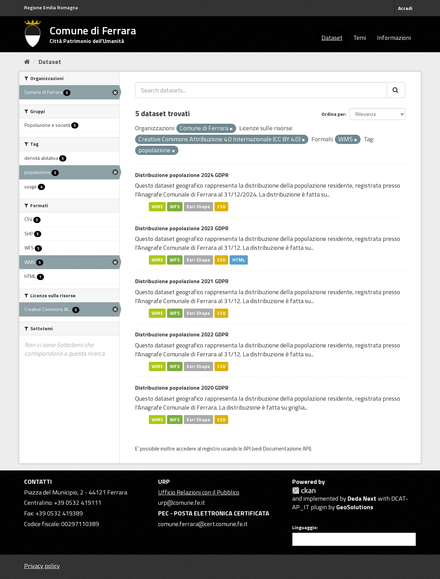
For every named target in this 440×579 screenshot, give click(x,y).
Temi (359, 37)
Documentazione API (286, 449)
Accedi (405, 8)
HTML (238, 259)
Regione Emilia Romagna (51, 7)
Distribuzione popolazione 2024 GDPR (182, 175)
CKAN (304, 490)
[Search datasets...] (261, 90)
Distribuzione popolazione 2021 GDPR (182, 281)
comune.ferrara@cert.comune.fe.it (203, 523)
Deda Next (362, 498)
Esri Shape (198, 206)
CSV (221, 206)
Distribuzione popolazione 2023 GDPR (182, 228)
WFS (175, 206)
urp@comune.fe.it (181, 502)
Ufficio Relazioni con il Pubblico (198, 492)
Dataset (331, 37)
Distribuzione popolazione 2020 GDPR (182, 387)
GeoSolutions (354, 507)
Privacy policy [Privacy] (42, 565)
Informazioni (394, 37)
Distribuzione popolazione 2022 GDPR (182, 334)
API (247, 449)
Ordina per (333, 114)
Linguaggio (304, 527)
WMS (157, 206)
